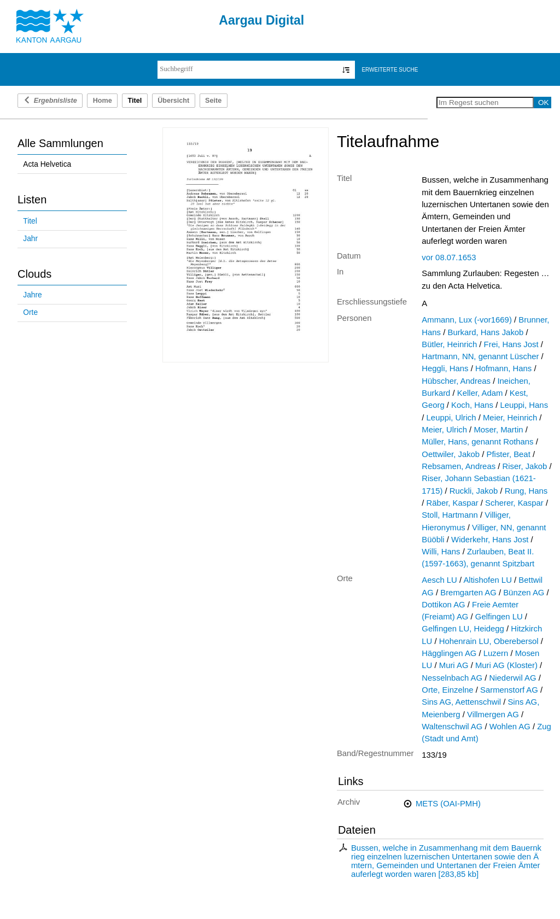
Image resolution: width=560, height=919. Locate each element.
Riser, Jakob (525, 466)
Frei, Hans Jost (511, 344)
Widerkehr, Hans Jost (489, 539)
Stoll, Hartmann (450, 515)
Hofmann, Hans (503, 368)
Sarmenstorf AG (509, 690)
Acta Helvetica (47, 164)
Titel (30, 221)
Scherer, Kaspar (514, 503)
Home (102, 100)
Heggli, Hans (445, 368)
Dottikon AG (443, 604)
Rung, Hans (526, 491)
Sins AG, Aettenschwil (461, 702)
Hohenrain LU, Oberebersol (489, 641)
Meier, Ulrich (444, 429)
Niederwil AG (512, 678)
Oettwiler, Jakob (451, 454)
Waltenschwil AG (452, 726)
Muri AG (454, 665)
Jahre (32, 295)
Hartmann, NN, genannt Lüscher (480, 356)
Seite (213, 100)
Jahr (30, 239)
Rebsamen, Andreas (458, 466)
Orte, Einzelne (447, 690)
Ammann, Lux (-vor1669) (467, 319)
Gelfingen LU (499, 616)
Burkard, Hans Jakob (485, 332)
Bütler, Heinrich (449, 344)
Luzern (495, 653)
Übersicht (173, 100)
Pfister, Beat (508, 454)
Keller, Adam (480, 393)
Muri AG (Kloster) (506, 665)
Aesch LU (439, 580)
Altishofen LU (487, 580)
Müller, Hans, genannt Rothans (477, 441)
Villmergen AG (493, 714)
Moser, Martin (498, 429)
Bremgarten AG (468, 592)
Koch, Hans (472, 405)
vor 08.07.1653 (449, 257)
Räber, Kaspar (453, 503)
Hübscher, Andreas (456, 381)
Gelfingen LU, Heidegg (463, 628)
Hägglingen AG (449, 653)
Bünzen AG (523, 592)
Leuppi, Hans (524, 405)
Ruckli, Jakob (474, 491)
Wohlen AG (509, 726)
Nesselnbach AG (452, 678)
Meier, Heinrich (510, 417)
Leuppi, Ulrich (451, 417)
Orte (30, 312)
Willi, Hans (441, 551)
